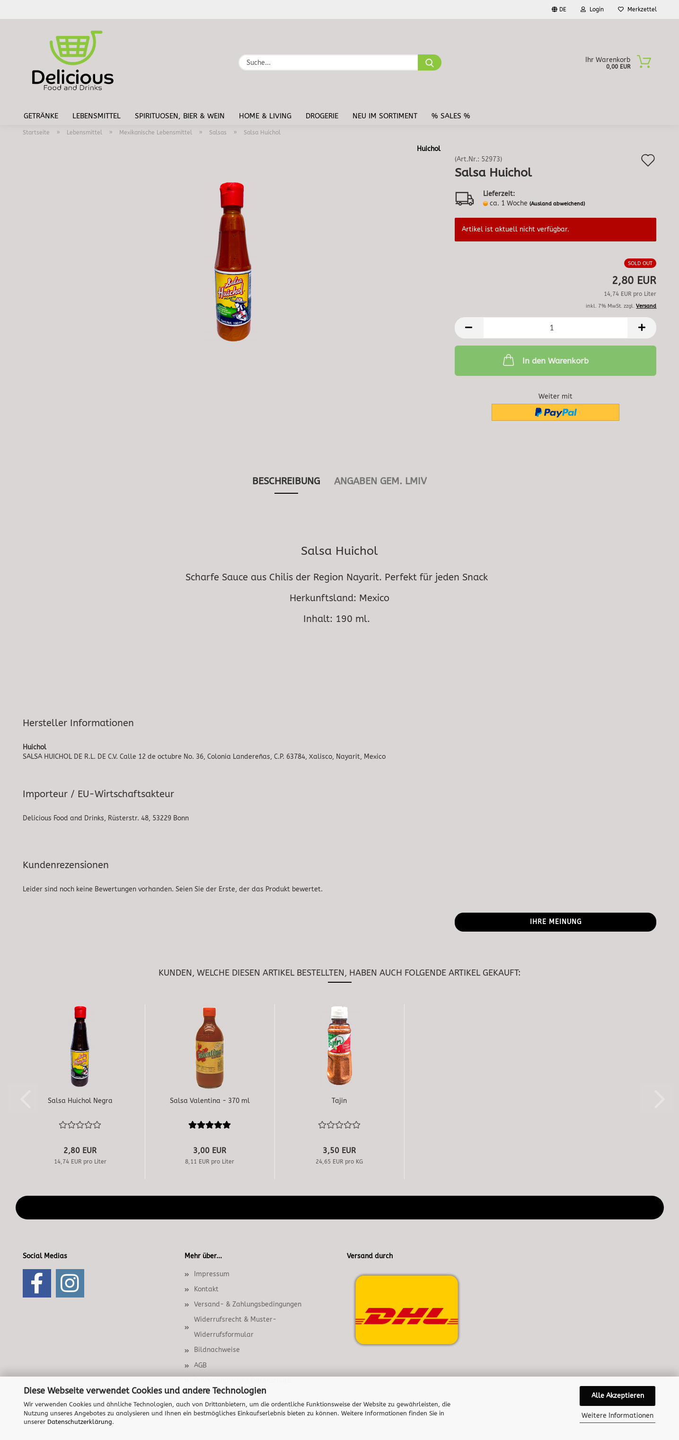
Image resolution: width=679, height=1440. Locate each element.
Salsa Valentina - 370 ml (210, 1101)
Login (592, 9)
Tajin (339, 1101)
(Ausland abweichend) (557, 204)
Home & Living (265, 116)
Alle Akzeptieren (617, 1396)
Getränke (41, 116)
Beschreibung (286, 481)
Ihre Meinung (556, 922)
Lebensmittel (96, 116)
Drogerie (322, 116)
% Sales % (451, 116)
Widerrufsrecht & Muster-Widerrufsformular (235, 1327)
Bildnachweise (217, 1350)
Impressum (211, 1274)
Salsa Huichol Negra (80, 1101)
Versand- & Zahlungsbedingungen (247, 1304)
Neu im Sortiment (385, 116)
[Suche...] (429, 62)
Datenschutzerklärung (79, 1421)
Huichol (429, 149)
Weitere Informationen (617, 1416)
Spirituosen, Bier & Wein (180, 116)
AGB (200, 1365)
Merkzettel (637, 9)
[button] (469, 327)
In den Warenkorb (545, 359)
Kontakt (206, 1289)
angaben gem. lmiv (380, 481)
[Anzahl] (555, 327)
